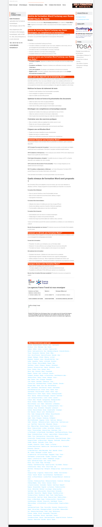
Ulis (55, 466)
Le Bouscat (45, 373)
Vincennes (54, 507)
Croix (61, 406)
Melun (68, 438)
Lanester (55, 397)
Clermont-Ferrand (35, 416)
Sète (37, 379)
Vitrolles (41, 357)
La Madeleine (56, 404)
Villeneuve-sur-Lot (32, 393)
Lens (29, 416)
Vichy (35, 347)
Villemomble (35, 489)
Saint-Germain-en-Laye (56, 446)
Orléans (47, 391)
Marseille (54, 355)
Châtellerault (51, 458)
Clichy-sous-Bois (42, 491)
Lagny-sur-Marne (53, 434)
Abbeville (55, 450)
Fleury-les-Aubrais (40, 391)
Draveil (37, 462)
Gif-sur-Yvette (49, 466)
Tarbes (33, 418)
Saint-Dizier (59, 395)
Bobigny (50, 493)
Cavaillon (48, 456)
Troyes (29, 353)
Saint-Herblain (56, 387)
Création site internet (55, 5)
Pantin (51, 495)
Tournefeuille (49, 371)
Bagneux (30, 487)
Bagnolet (44, 487)
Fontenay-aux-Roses (39, 481)
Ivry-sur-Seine (56, 509)
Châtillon (56, 473)
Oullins (29, 422)
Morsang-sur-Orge (38, 469)
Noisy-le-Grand (51, 491)
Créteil (46, 511)
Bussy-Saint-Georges (61, 438)
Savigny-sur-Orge (32, 473)
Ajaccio (49, 519)
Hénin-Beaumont (50, 412)
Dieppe (29, 434)
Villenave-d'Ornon (32, 377)
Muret (43, 371)
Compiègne (59, 410)
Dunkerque (30, 408)
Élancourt (37, 448)
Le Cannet (45, 349)
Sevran (29, 489)
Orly (29, 511)
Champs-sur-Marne (63, 434)
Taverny (56, 515)
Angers (44, 393)
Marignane (30, 359)
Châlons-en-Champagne (43, 395)
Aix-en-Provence (36, 355)
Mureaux (35, 442)
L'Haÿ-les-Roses (61, 499)
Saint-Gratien (49, 515)
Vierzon (29, 363)
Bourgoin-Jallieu (32, 385)
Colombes (30, 481)
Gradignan (30, 375)
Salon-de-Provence (46, 355)
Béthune (48, 414)
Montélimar (52, 367)
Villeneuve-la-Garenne (51, 481)
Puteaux (30, 475)
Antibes (35, 349)
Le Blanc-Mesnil (36, 499)
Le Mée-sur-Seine (42, 440)
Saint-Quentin (55, 345)
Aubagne (30, 357)
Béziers (33, 379)
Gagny (42, 499)
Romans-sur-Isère (38, 367)
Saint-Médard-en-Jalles (60, 375)
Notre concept (13, 5)
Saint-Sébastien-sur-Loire (34, 389)
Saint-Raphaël (31, 456)
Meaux (56, 436)
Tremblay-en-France (33, 495)
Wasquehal (48, 408)
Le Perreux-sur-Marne (53, 503)
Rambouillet (57, 440)
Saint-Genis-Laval (64, 422)
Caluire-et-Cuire (54, 422)
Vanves (44, 483)
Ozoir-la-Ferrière (51, 438)
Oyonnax (30, 345)
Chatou (42, 444)
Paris (60, 430)
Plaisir (50, 442)
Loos (38, 404)
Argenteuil (30, 519)
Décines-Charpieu (44, 426)
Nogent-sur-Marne (63, 503)
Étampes (65, 464)
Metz (34, 400)
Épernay (34, 395)
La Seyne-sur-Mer (40, 456)
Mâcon (29, 428)
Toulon (61, 454)
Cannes (40, 349)
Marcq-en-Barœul (37, 410)
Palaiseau (30, 464)
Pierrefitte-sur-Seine (58, 493)
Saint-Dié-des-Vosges (37, 460)
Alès (33, 371)
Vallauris (30, 349)
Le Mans (44, 428)
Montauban (38, 452)
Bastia (53, 519)
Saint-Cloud (56, 485)
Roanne (50, 387)
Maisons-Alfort (64, 509)
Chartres (34, 369)
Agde (29, 379)
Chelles (29, 436)
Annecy (29, 430)
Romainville (58, 491)
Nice (45, 351)
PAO (46, 5)
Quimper (44, 369)
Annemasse (54, 430)
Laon (50, 345)
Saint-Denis (30, 491)
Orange (60, 456)
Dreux (39, 369)
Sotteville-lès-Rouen (37, 434)
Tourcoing (43, 406)
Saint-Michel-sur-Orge (39, 464)
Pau (42, 416)
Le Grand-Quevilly (41, 432)
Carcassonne (35, 353)
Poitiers (45, 458)
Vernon (58, 367)
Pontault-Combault (40, 438)
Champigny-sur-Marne (46, 509)
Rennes (33, 381)
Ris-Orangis (47, 462)
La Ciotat (52, 357)
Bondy (45, 497)
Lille (54, 402)
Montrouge (67, 481)
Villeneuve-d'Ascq (48, 402)
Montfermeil (42, 495)
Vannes (50, 397)
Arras (29, 414)
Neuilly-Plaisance (59, 495)
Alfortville (39, 501)
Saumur (49, 393)
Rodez (47, 353)
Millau (52, 353)
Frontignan (42, 379)
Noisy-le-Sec (38, 493)
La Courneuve (50, 487)
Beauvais (33, 412)
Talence (39, 377)
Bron (29, 426)
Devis (64, 5)
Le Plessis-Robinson (37, 477)
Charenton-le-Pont (62, 507)
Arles (59, 355)
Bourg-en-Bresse (37, 345)
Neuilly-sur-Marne (62, 497)
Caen (57, 359)
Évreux (29, 369)
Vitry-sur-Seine (35, 509)
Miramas (47, 357)
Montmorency (56, 511)
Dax (46, 385)
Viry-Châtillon (59, 464)
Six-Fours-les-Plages (43, 454)
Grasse (49, 347)
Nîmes (29, 371)
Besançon (30, 367)
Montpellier (49, 379)
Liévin (43, 412)
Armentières (41, 408)
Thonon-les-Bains (37, 430)
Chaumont (52, 395)
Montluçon (30, 347)
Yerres (43, 466)
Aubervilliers (31, 493)
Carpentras (54, 456)
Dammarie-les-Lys (40, 436)
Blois (29, 387)
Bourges (35, 363)
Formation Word (80, 17)
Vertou (47, 389)
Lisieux (41, 359)
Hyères (50, 452)
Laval (29, 397)
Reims (29, 395)
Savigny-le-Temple (32, 440)
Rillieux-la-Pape (35, 426)
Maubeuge (37, 406)
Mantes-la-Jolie (45, 446)
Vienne (38, 385)
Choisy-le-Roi (46, 501)
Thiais (41, 507)
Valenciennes (48, 404)
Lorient (45, 397)
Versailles (30, 444)
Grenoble (61, 383)
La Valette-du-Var (32, 454)
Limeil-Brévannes (32, 501)
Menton (29, 351)
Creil (29, 412)
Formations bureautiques (36, 5)
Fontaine (50, 383)
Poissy (46, 442)
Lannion (37, 365)
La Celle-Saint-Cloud (33, 450)
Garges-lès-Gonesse (61, 517)
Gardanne (36, 359)
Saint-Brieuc (31, 365)
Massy (39, 466)
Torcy (33, 436)
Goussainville (46, 513)
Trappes (47, 444)
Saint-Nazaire (31, 391)
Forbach (30, 400)
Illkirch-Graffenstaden (33, 420)
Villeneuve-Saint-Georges (37, 511)
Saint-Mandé (54, 501)
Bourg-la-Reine (37, 487)
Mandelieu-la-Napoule (52, 351)
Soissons (45, 345)
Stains (47, 495)
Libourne (51, 373)
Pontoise (30, 513)
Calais (33, 414)
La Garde (44, 452)
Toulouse (35, 373)
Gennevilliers (43, 485)
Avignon (30, 458)
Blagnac (30, 373)
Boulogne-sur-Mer (40, 414)
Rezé (56, 389)
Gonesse (30, 515)
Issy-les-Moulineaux (48, 475)
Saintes (41, 361)
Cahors (52, 391)
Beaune (49, 363)
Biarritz (51, 416)
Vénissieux (34, 422)
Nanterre (49, 485)
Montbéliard (55, 365)
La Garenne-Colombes (33, 485)
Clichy (39, 483)
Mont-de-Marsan (52, 385)
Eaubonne (69, 517)
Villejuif (29, 509)
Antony (29, 477)
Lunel (29, 381)
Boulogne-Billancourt (57, 477)
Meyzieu (55, 424)
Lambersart (55, 408)
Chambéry (57, 428)
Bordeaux (36, 375)
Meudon (40, 475)
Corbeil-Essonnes (32, 466)
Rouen (70, 432)
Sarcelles (43, 519)
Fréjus (57, 454)
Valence (46, 367)
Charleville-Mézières (64, 351)
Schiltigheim (52, 418)
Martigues (35, 357)
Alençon (39, 412)
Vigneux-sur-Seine (50, 464)
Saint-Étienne (34, 387)
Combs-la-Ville (31, 438)
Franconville (54, 513)
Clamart (35, 475)
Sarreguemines (46, 400)
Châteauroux (46, 381)
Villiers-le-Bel (37, 519)
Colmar (47, 420)
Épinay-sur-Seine (52, 497)
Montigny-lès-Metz (55, 400)
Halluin (42, 404)
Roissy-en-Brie (50, 436)
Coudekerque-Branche (53, 406)
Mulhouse (59, 420)
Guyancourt (36, 444)
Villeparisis (50, 440)
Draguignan (51, 454)
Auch (40, 373)
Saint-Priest (34, 424)
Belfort (54, 460)
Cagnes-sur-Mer (53, 349)
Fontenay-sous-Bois (51, 499)
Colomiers (38, 371)
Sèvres (54, 483)
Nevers (29, 402)
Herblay (35, 513)
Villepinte (44, 493)
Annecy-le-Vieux (46, 430)
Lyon (29, 424)
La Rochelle (47, 361)
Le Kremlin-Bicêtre (41, 503)
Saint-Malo (39, 381)
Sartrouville (41, 442)
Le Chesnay (53, 444)
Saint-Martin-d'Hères (41, 383)
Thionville (39, 400)
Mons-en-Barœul (32, 404)
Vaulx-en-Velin (41, 424)
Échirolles (55, 383)
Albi (28, 452)
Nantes (52, 389)
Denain (44, 410)
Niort (50, 450)
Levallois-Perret (47, 477)
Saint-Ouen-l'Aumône (49, 517)
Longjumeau (40, 473)
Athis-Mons (30, 469)
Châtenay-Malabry (32, 483)
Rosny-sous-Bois (32, 497)
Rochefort (53, 361)
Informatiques (23, 5)
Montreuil (42, 489)
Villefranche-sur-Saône (44, 422)
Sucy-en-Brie (47, 507)
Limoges (57, 458)
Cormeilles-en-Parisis (33, 517)
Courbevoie (60, 481)
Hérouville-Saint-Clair (50, 359)
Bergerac (48, 365)
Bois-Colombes (63, 473)
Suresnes (49, 483)
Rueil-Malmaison (58, 475)
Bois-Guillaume (50, 432)
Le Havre (45, 434)
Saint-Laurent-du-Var (38, 351)
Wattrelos (40, 402)
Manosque (40, 347)
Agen (56, 391)
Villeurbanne (49, 424)
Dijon (54, 363)
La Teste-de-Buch (49, 375)
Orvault (43, 389)
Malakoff (62, 485)
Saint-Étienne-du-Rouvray (61, 432)
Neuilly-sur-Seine (49, 473)
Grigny (41, 462)
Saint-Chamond (43, 387)
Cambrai (30, 410)
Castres (32, 452)
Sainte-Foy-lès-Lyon (55, 426)
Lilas (35, 491)
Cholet (39, 393)
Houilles (30, 442)
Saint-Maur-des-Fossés (33, 507)
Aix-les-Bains (51, 428)
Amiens (60, 450)
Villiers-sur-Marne (32, 503)
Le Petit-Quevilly (32, 432)
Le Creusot (63, 426)
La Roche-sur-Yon (37, 458)
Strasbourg (45, 418)
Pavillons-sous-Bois (60, 487)
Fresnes (60, 501)
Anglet (29, 418)
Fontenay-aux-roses (83, 19)
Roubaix (34, 402)
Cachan (29, 505)
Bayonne (46, 416)
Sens (45, 460)
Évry (33, 462)
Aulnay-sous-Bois (57, 489)
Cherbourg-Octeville (57, 393)
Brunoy (29, 462)
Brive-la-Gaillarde (42, 363)
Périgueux (42, 365)
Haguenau (41, 420)
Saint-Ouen (40, 497)
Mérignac (50, 377)
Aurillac (29, 361)
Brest (48, 369)
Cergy (50, 511)
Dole (42, 385)
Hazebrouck (31, 406)
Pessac (44, 377)
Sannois (41, 517)
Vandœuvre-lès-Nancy (37, 397)
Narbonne (42, 353)
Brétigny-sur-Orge (55, 469)
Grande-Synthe (51, 410)
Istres (29, 355)
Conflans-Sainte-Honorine (34, 446)
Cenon (55, 377)
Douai (35, 408)
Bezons (43, 515)
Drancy (29, 499)
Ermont (40, 513)
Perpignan (39, 418)
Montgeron (47, 469)
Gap (45, 347)
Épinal (29, 460)
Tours (51, 381)
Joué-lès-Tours (31, 383)
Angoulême (35, 361)
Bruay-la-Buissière (55, 414)
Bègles (41, 375)
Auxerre (49, 460)
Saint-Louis (53, 420)
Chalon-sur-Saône (36, 428)
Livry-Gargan (48, 489)
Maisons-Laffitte (65, 440)
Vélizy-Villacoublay (43, 450)
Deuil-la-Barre (36, 515)
